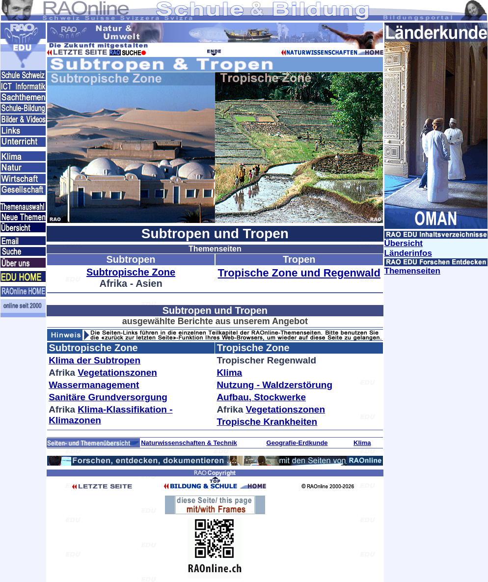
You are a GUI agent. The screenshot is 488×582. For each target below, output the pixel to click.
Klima (229, 372)
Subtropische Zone (130, 272)
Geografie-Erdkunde (297, 442)
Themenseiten (412, 271)
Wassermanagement (94, 385)
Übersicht (403, 243)
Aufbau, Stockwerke (261, 397)
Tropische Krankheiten (267, 421)
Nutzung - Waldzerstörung (274, 385)
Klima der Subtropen (94, 360)
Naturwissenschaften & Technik (189, 442)
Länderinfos (408, 253)
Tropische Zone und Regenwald (299, 273)
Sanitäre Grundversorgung (108, 397)
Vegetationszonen (117, 372)
